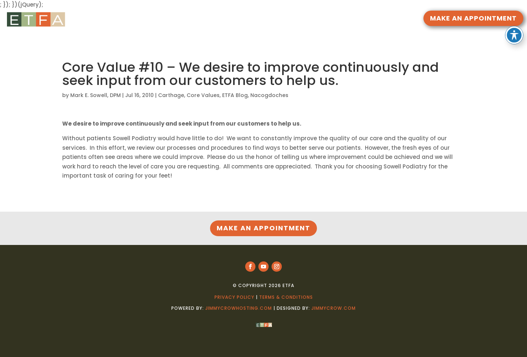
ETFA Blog (235, 95)
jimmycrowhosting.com (238, 308)
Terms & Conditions (286, 297)
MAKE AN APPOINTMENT (473, 18)
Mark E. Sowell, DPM (95, 95)
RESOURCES (229, 19)
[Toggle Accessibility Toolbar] (514, 22)
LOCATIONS (312, 19)
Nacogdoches (269, 95)
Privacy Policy (234, 297)
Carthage (171, 95)
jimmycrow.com (333, 308)
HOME (200, 19)
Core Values (203, 95)
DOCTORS (271, 19)
